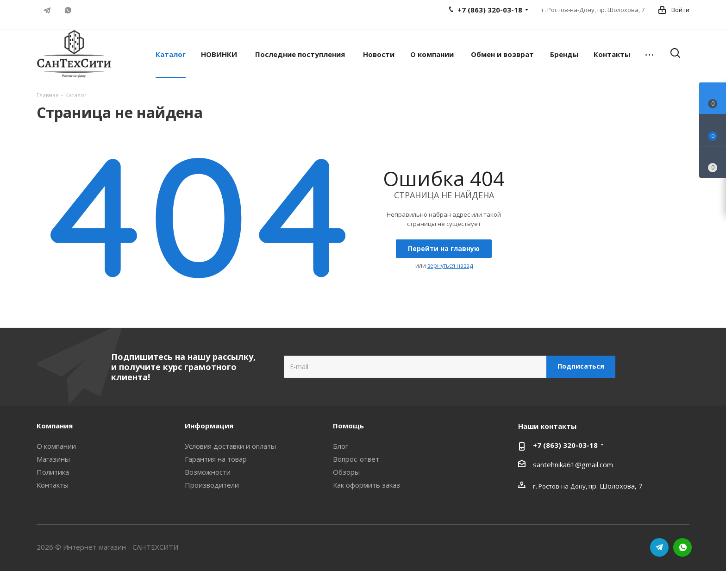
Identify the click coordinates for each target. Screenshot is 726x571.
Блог (340, 446)
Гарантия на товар (216, 459)
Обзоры (346, 472)
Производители (212, 484)
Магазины (53, 459)
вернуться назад (450, 266)
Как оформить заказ (366, 484)
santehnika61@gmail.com (573, 464)
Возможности (208, 472)
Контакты (53, 484)
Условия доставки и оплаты (230, 446)
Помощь (348, 425)
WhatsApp (67, 10)
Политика (53, 472)
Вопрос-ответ (356, 459)
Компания (55, 425)
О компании (56, 446)
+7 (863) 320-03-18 (565, 445)
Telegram (47, 10)
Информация (209, 425)
